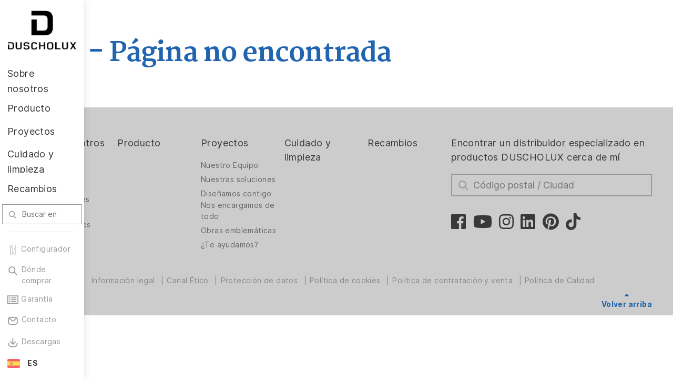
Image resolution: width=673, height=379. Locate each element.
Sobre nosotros (125, 150)
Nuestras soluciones (272, 182)
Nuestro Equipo (282, 165)
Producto (200, 142)
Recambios (426, 142)
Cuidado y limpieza (350, 150)
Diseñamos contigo (273, 205)
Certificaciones (133, 239)
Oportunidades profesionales (133, 219)
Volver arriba (626, 304)
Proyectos (277, 142)
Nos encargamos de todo (284, 227)
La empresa (126, 179)
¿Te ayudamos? (281, 270)
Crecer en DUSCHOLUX (128, 196)
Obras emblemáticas (278, 250)
